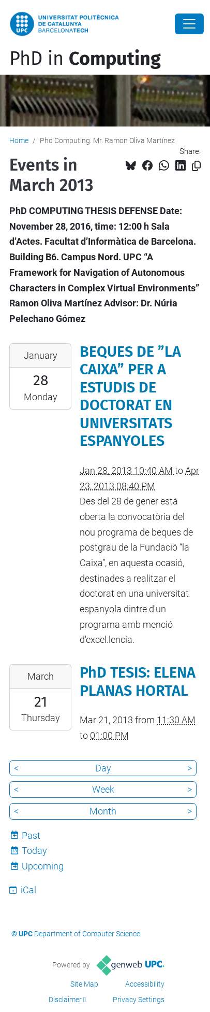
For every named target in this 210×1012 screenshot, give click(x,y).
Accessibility (144, 984)
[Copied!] (196, 166)
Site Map (84, 984)
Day (103, 768)
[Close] (189, 23)
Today (34, 850)
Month (102, 811)
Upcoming (43, 866)
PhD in (85, 58)
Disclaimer (65, 999)
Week (103, 789)
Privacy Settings (138, 999)
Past (31, 835)
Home (18, 140)
